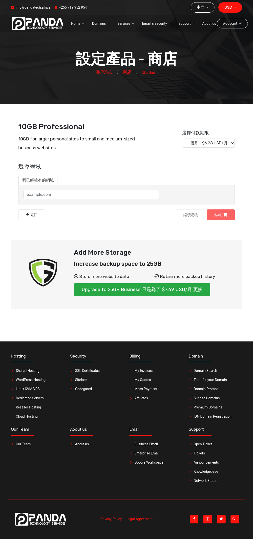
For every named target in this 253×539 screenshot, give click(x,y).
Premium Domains (208, 407)
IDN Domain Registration (213, 416)
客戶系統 (104, 72)
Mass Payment (145, 389)
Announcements (206, 462)
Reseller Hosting (28, 407)
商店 (127, 72)
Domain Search (205, 371)
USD (228, 7)
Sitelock (81, 380)
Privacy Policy (111, 519)
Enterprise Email (146, 453)
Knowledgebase (206, 471)
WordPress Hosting (30, 380)
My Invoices (143, 371)
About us (209, 23)
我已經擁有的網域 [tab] (38, 180)
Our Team (23, 444)
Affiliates (141, 398)
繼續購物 (190, 215)
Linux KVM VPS (28, 389)
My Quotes (142, 380)
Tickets (199, 453)
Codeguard (83, 389)
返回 (32, 215)
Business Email (146, 444)
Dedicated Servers (30, 398)
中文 (201, 7)
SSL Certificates (87, 371)
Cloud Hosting (27, 416)
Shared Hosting (28, 371)
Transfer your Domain (210, 380)
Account (232, 23)
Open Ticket (203, 444)
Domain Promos (206, 389)
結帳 (220, 215)
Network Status (205, 481)
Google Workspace (148, 462)
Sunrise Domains (207, 398)
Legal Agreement (139, 519)
